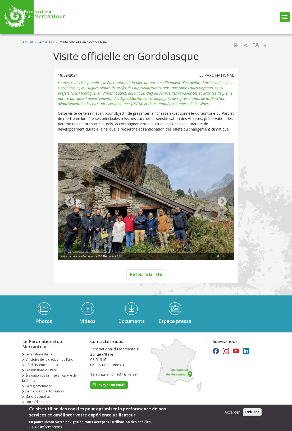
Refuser (252, 412)
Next (222, 202)
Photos (44, 321)
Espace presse (174, 321)
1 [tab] (218, 256)
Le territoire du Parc (40, 354)
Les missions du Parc (41, 370)
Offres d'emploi (37, 402)
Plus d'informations (45, 426)
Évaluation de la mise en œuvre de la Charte (49, 378)
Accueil (27, 42)
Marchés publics (37, 396)
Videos (87, 321)
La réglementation (39, 386)
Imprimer (235, 45)
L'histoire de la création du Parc (49, 359)
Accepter (232, 412)
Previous (70, 202)
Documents (131, 321)
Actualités (46, 42)
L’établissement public (42, 365)
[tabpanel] (146, 202)
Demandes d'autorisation (44, 391)
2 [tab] (223, 256)
